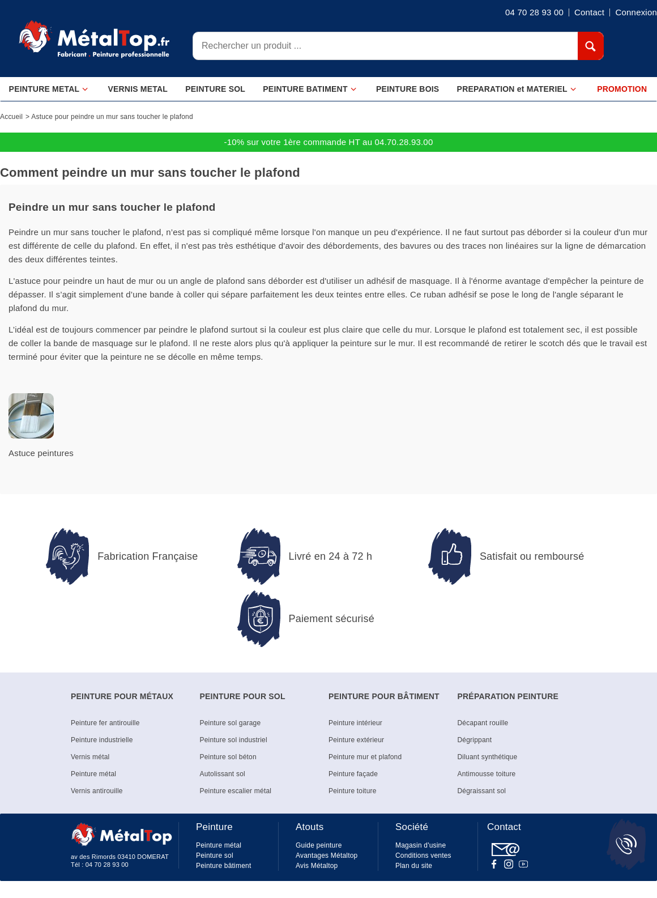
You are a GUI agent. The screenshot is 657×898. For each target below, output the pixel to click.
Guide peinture (319, 845)
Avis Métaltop (317, 866)
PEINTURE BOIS (408, 88)
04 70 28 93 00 (107, 864)
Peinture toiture (352, 791)
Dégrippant (475, 740)
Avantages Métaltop (326, 855)
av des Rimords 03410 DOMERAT (120, 856)
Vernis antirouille (97, 791)
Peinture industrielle (102, 740)
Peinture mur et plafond (365, 757)
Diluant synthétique (488, 757)
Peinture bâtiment (223, 866)
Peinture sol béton (228, 757)
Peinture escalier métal (236, 791)
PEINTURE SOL (215, 88)
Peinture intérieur (355, 723)
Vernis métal (90, 757)
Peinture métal (93, 774)
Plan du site (413, 866)
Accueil (11, 117)
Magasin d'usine (420, 845)
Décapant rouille (483, 723)
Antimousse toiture (487, 774)
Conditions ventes (423, 855)
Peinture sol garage (230, 723)
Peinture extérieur (356, 740)
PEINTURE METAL (49, 89)
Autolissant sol (222, 774)
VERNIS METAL (138, 88)
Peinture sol (214, 855)
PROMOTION (622, 88)
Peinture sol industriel (233, 740)
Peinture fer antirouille (105, 723)
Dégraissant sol (482, 791)
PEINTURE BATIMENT (309, 89)
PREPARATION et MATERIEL (517, 89)
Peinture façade (353, 774)
